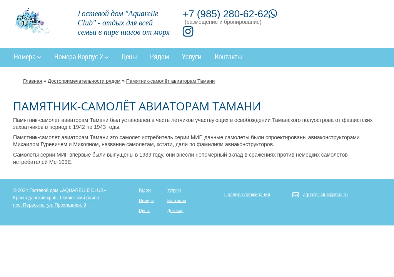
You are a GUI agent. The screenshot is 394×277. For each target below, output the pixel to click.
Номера (27, 57)
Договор (175, 210)
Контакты (228, 57)
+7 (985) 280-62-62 (230, 14)
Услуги (192, 57)
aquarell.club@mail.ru (325, 194)
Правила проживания (247, 194)
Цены (129, 57)
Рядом (159, 57)
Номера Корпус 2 (81, 57)
